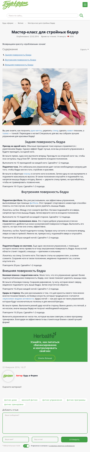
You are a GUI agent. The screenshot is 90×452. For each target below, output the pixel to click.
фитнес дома (10, 400)
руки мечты (36, 130)
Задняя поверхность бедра (18, 54)
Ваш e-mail (38, 439)
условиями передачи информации (62, 446)
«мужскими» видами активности (18, 298)
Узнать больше (45, 358)
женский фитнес (30, 400)
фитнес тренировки (14, 404)
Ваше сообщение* (12, 415)
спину (55, 130)
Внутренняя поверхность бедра (20, 59)
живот (70, 130)
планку (27, 173)
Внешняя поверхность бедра (19, 64)
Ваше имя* (9, 439)
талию (5, 133)
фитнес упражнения (52, 400)
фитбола (34, 203)
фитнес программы (76, 400)
